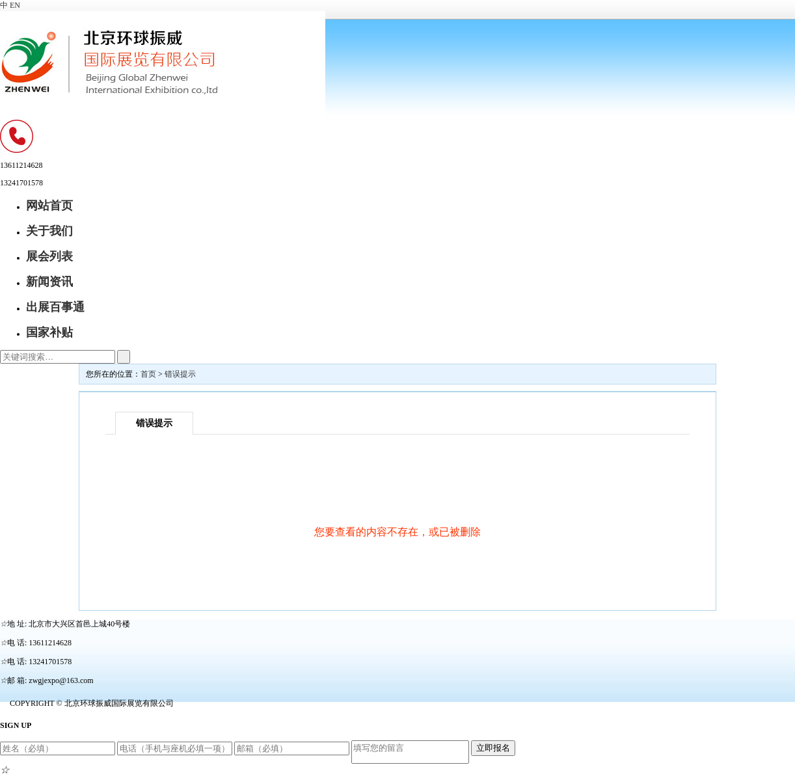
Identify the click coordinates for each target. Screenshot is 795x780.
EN (15, 5)
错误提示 (180, 374)
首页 (148, 374)
